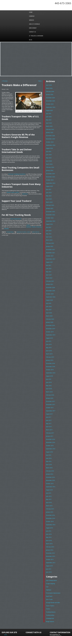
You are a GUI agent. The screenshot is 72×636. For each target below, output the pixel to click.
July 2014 (48, 516)
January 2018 (49, 387)
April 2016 (48, 452)
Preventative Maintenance (52, 576)
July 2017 (48, 406)
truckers (27, 231)
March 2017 (49, 418)
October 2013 (49, 543)
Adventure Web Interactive (55, 634)
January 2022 (49, 241)
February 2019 (49, 348)
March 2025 (49, 124)
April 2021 (48, 268)
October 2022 (49, 213)
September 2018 (50, 363)
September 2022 (50, 216)
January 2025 (49, 131)
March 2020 (49, 308)
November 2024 (50, 137)
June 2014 (48, 519)
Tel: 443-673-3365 (53, 622)
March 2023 (49, 198)
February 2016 (49, 458)
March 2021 (49, 271)
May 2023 (48, 192)
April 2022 (48, 231)
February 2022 (49, 238)
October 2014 (49, 507)
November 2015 (50, 467)
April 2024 (48, 158)
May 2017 (48, 412)
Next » (40, 81)
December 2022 (50, 207)
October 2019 (49, 323)
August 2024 (49, 146)
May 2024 (48, 155)
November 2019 (50, 320)
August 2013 (49, 549)
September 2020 (50, 290)
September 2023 (50, 180)
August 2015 (49, 476)
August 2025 (49, 109)
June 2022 (48, 225)
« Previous (4, 81)
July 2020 (48, 296)
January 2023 (49, 204)
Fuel (47, 570)
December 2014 (50, 500)
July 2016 (48, 442)
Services (32, 20)
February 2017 (49, 421)
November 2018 (50, 357)
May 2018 (48, 375)
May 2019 (48, 338)
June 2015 (48, 482)
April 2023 (48, 195)
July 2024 (48, 149)
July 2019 (48, 332)
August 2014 (49, 513)
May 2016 (48, 448)
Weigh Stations (49, 603)
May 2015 (48, 485)
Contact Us (33, 32)
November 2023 (50, 173)
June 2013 (48, 555)
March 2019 (49, 345)
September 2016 (50, 436)
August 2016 (49, 439)
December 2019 (50, 317)
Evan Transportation (51, 564)
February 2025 (49, 128)
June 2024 (48, 152)
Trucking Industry (9, 231)
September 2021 (50, 253)
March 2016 (49, 455)
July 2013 (48, 552)
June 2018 (48, 372)
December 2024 (50, 134)
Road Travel (49, 579)
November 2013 (50, 540)
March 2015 (49, 491)
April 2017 (48, 415)
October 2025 (49, 103)
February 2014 (49, 531)
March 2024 (49, 161)
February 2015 (49, 494)
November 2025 (50, 100)
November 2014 (50, 504)
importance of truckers (20, 231)
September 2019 (50, 326)
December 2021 (50, 244)
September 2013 (50, 546)
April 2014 (48, 525)
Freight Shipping (50, 567)
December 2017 (50, 390)
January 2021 (49, 277)
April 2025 (48, 121)
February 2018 (49, 384)
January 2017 (49, 424)
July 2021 (48, 259)
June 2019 (48, 335)
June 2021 (48, 262)
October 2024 (49, 140)
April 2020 (48, 305)
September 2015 (50, 473)
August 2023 (49, 183)
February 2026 (49, 91)
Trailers (48, 591)
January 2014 (49, 534)
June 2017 (48, 409)
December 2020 (50, 280)
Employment (33, 28)
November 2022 (50, 210)
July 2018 (48, 369)
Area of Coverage (35, 24)
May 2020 (48, 302)
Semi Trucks (49, 582)
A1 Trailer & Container (36, 36)
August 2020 (49, 293)
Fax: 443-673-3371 (54, 623)
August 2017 (49, 403)
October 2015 (49, 470)
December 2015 (50, 464)
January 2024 (49, 167)
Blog (31, 40)
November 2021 (50, 247)
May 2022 (48, 228)
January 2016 (49, 461)
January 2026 (49, 94)
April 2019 (48, 341)
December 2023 (50, 170)
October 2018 (49, 360)
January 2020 (49, 314)
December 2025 (50, 97)
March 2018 (49, 381)
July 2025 (48, 112)
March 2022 (49, 235)
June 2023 (48, 189)
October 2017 (49, 397)
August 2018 (49, 366)
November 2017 (50, 394)
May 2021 (48, 265)
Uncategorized (49, 600)
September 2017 (50, 400)
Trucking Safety (50, 597)
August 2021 (49, 256)
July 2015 (48, 479)
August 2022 (49, 219)
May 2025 (48, 118)
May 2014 (48, 522)
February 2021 (49, 274)
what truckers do (34, 231)
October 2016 (49, 433)
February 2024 (49, 164)
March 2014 (49, 528)
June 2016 (48, 445)
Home (31, 12)
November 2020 (50, 283)
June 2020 (48, 299)
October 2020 (49, 287)
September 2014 (50, 510)
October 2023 (49, 176)
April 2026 (48, 85)
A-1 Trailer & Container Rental (50, 630)
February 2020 (49, 311)
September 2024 (50, 143)
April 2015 (48, 488)
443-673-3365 (63, 3)
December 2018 (50, 354)
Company (32, 16)
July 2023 (48, 186)
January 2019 (49, 351)
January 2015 (49, 497)
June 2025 (48, 115)
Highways (48, 573)
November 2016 (50, 430)
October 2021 (49, 250)
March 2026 (49, 88)
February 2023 (49, 201)
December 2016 (50, 427)
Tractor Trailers (49, 588)
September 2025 (50, 106)
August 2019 (49, 329)
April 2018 (48, 378)
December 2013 (50, 537)
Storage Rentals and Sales (52, 585)
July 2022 (48, 222)
